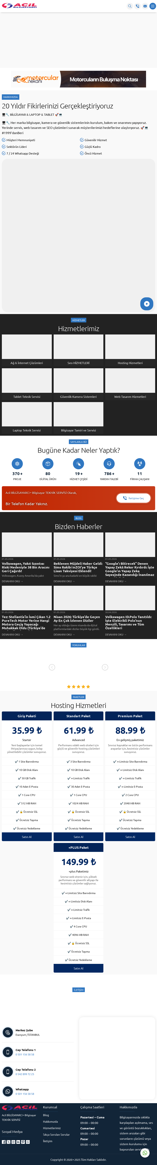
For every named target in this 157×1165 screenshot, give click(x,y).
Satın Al (27, 837)
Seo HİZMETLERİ (78, 363)
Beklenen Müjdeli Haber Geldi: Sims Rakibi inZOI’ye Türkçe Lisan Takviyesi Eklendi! (78, 567)
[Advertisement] (78, 40)
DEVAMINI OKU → (12, 581)
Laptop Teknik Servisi (27, 430)
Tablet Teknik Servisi (26, 396)
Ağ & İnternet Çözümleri (27, 363)
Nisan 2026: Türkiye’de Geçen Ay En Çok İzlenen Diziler (77, 619)
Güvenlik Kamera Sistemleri (78, 396)
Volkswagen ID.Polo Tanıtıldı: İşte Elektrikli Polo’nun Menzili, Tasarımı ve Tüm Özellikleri (128, 622)
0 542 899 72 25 (25, 1074)
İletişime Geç (133, 498)
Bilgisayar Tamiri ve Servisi (78, 430)
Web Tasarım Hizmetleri (130, 396)
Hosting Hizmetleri (130, 363)
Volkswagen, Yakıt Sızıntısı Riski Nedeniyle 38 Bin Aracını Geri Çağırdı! (25, 567)
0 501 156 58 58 (25, 1054)
